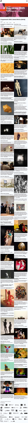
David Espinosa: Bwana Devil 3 (19, 172)
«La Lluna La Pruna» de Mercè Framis (20, 345)
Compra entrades (8, 288)
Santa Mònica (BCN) (7, 26)
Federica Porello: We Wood (5, 193)
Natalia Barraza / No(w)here (18, 41)
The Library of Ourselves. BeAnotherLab (7, 158)
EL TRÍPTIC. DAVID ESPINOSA (18, 129)
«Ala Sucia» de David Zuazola (18, 325)
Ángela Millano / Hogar (17, 24)
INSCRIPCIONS (16, 59)
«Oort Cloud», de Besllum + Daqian (19, 255)
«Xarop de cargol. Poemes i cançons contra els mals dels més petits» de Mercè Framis (7, 377)
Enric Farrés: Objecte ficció (5, 176)
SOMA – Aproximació (4, 79)
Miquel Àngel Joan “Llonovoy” (5, 341)
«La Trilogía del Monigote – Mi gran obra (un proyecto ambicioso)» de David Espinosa (7, 285)
